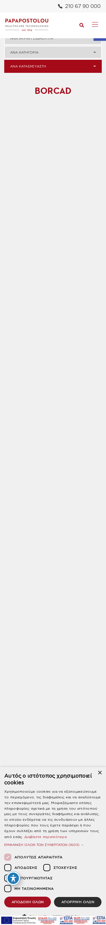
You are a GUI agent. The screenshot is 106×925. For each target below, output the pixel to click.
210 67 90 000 (79, 6)
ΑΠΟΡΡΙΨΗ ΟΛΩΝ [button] (77, 902)
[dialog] (53, 846)
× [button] (100, 773)
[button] (53, 844)
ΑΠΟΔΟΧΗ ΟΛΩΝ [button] (28, 902)
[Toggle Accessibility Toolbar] (13, 878)
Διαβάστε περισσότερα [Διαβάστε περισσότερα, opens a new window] (45, 837)
